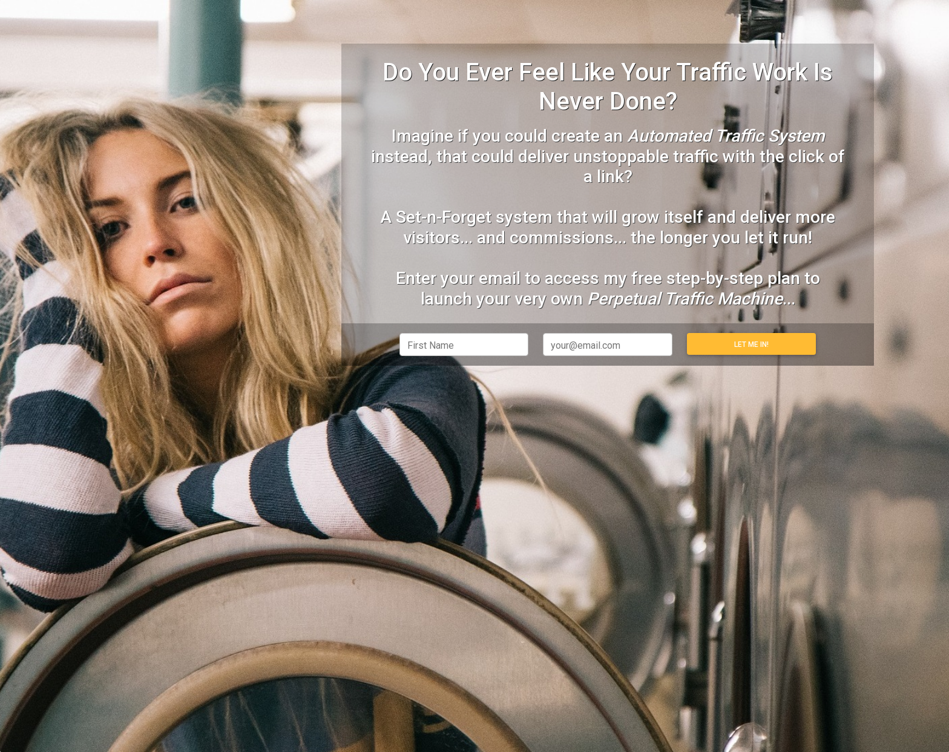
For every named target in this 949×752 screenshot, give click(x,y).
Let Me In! (751, 344)
